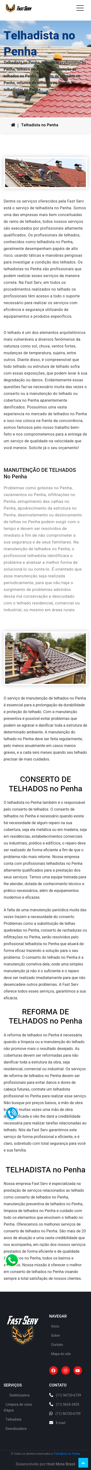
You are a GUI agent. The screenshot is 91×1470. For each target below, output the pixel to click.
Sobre (55, 1335)
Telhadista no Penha (39, 125)
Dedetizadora (19, 1395)
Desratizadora (16, 1428)
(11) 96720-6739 (68, 1395)
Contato (57, 1344)
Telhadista (13, 1419)
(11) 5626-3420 (67, 1404)
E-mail (60, 1422)
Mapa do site (61, 1354)
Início (55, 1326)
